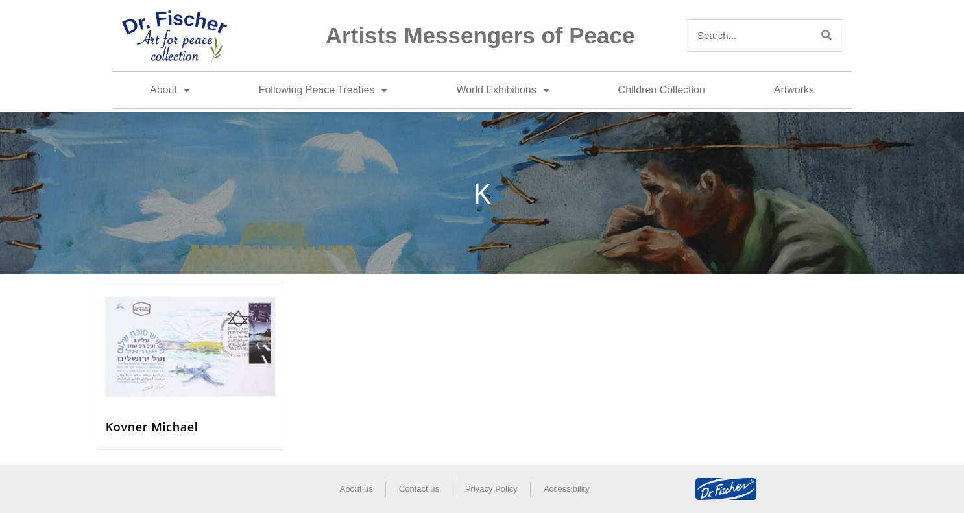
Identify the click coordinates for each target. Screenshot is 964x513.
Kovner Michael (152, 427)
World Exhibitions (502, 90)
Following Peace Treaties (323, 90)
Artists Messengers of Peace (480, 35)
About (170, 90)
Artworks (794, 89)
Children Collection (661, 89)
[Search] (826, 35)
